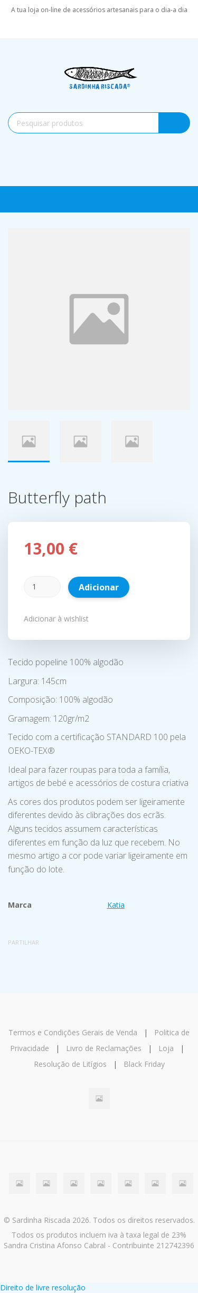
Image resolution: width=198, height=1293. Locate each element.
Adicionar (99, 587)
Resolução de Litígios (70, 1064)
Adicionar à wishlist (56, 619)
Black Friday (144, 1064)
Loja (166, 1048)
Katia (116, 905)
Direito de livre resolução (43, 1287)
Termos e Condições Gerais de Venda (72, 1032)
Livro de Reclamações (104, 1048)
